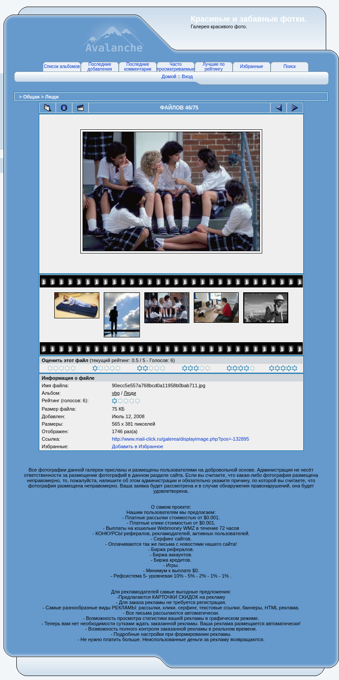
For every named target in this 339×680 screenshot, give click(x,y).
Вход (187, 76)
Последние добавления (99, 67)
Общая (32, 96)
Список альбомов (62, 66)
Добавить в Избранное (137, 446)
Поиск (289, 66)
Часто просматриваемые (175, 67)
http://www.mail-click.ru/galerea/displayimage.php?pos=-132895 (180, 439)
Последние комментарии (137, 67)
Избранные (251, 66)
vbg (116, 393)
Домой (169, 76)
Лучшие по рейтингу (214, 67)
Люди (52, 96)
